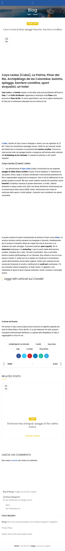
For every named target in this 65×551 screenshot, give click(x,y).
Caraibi (35, 14)
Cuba (35, 23)
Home (29, 14)
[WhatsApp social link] (41, 356)
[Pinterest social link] (29, 356)
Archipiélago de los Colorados (19, 344)
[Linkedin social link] (35, 356)
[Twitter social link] (24, 356)
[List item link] (32, 508)
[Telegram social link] (46, 356)
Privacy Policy (7, 528)
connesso (14, 460)
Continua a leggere (32, 436)
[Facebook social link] (18, 356)
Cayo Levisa (26, 169)
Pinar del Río (44, 349)
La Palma (30, 349)
